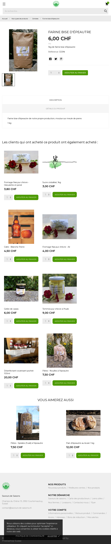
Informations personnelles (60, 513)
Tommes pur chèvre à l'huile (55, 309)
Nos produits (94, 488)
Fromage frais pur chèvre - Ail (56, 247)
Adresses (60, 517)
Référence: (53, 52)
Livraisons (66, 502)
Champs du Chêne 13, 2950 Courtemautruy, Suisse (22, 502)
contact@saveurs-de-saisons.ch (17, 508)
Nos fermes (54, 502)
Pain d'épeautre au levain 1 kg (80, 443)
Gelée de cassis (11, 309)
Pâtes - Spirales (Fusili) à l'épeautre (27, 443)
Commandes (99, 513)
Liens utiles (97, 498)
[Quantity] (8, 197)
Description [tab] (55, 100)
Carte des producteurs (79, 498)
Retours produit (83, 513)
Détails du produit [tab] (55, 108)
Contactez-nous (81, 502)
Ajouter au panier (75, 73)
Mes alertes (92, 517)
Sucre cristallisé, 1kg (51, 182)
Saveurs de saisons (57, 498)
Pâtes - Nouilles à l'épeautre (55, 371)
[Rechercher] (55, 11)
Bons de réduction (76, 517)
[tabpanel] (23, 50)
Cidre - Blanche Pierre (14, 247)
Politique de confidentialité (30, 536)
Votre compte (57, 510)
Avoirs (51, 517)
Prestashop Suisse (11, 541)
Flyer (93, 502)
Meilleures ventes (77, 488)
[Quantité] (54, 72)
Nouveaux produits (57, 488)
